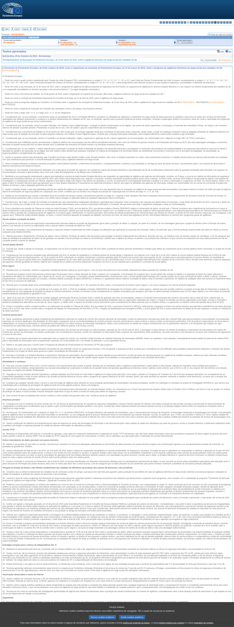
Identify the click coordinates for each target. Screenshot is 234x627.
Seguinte (26, 29)
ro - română (218, 22)
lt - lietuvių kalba (200, 22)
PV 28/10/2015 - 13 (68, 43)
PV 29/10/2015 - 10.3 (127, 43)
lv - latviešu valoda (197, 22)
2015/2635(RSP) (17, 34)
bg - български (161, 22)
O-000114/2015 (187, 102)
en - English (182, 22)
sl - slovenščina (224, 22)
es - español (164, 22)
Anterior (17, 29)
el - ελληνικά (179, 22)
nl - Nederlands (209, 22)
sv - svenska (230, 22)
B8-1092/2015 (9, 43)
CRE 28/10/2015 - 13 (69, 44)
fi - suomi (227, 22)
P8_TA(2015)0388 (184, 43)
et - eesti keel (176, 22)
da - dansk (170, 22)
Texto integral (41, 29)
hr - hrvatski (191, 22)
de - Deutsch (173, 22)
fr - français (185, 22)
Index (7, 29)
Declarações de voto (127, 44)
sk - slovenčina (221, 22)
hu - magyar (203, 22)
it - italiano (194, 22)
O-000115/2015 (217, 102)
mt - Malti (206, 22)
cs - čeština (167, 22)
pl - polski (212, 22)
